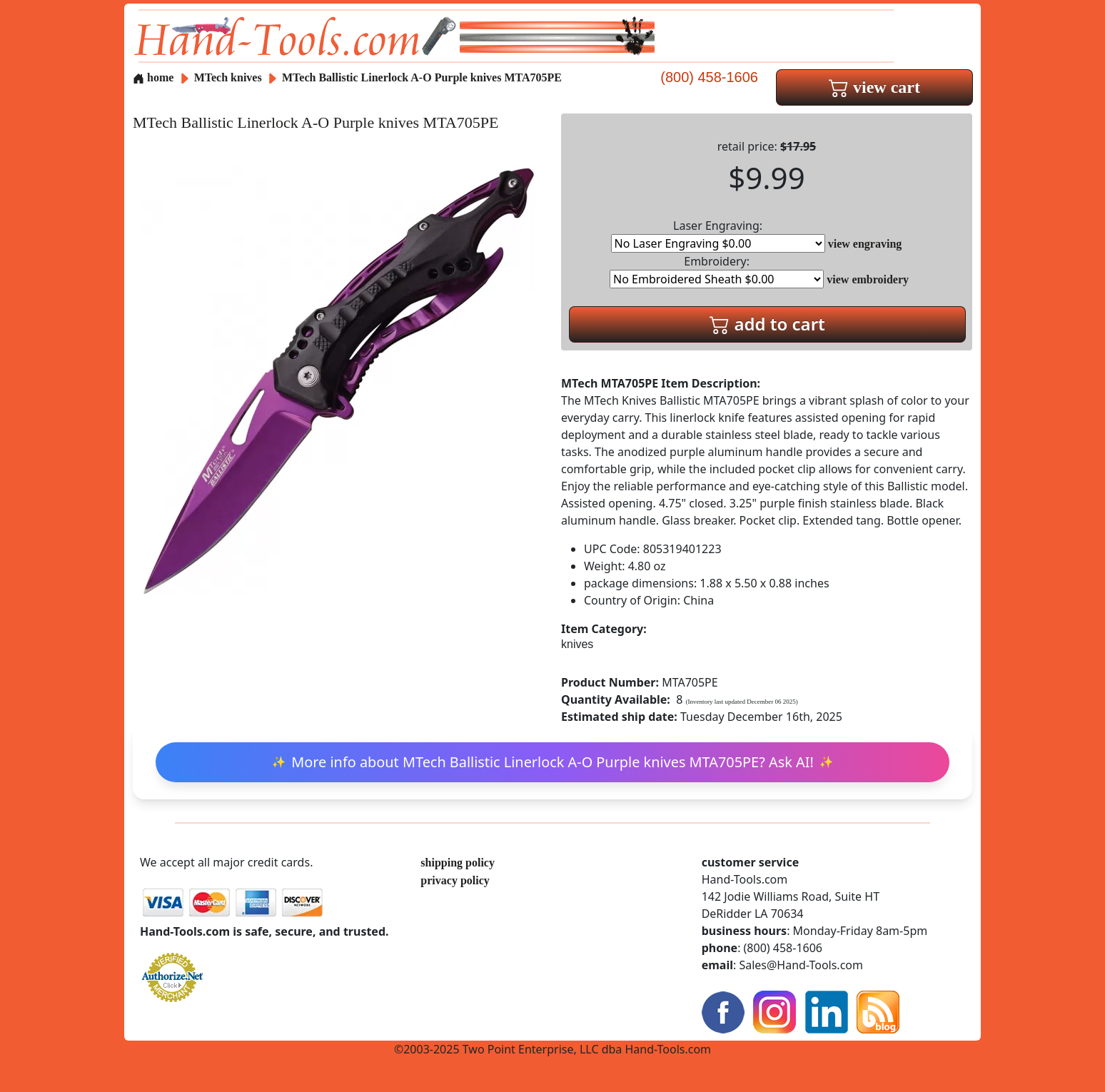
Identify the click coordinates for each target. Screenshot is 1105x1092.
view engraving (865, 244)
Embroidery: (717, 270)
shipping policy (457, 862)
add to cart (767, 323)
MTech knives (228, 77)
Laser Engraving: (718, 235)
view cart (874, 87)
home (153, 77)
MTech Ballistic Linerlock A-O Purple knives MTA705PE (422, 77)
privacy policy (454, 880)
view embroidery (868, 279)
